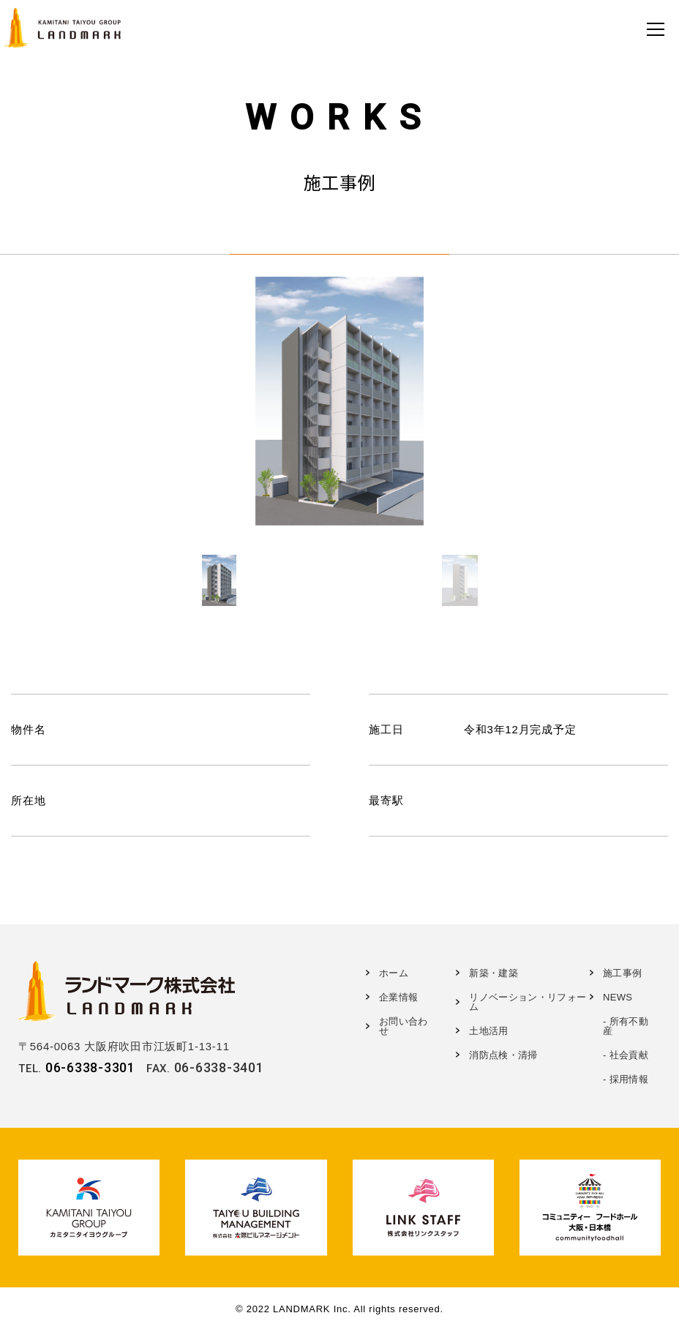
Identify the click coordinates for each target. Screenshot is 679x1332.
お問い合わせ (403, 1026)
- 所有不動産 (625, 1026)
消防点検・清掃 (503, 1054)
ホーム (393, 973)
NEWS (617, 997)
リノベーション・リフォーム (527, 1002)
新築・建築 (493, 973)
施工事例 (622, 973)
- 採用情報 (625, 1079)
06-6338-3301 (90, 1067)
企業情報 (398, 997)
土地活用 (488, 1030)
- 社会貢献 (625, 1054)
